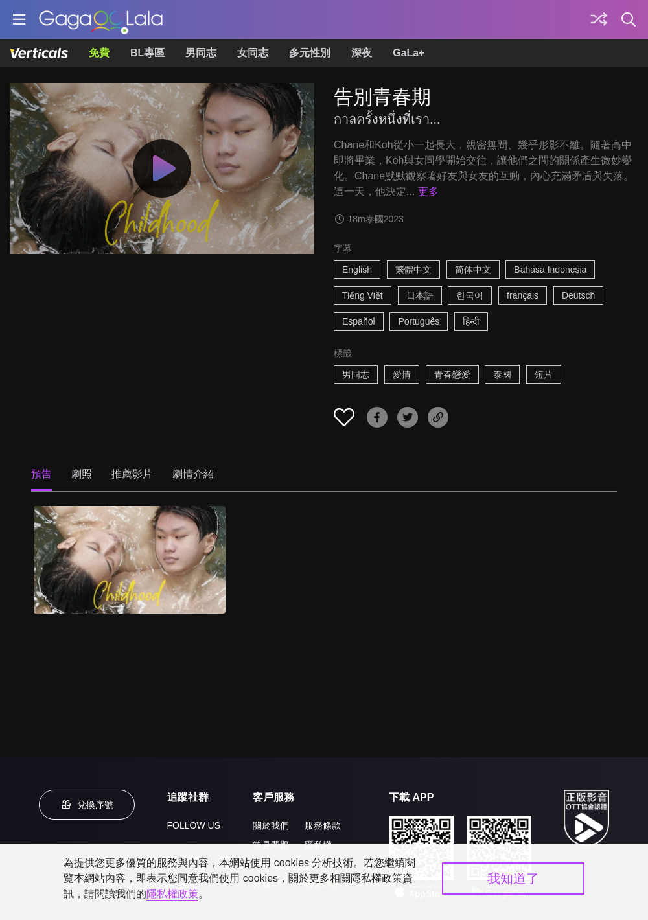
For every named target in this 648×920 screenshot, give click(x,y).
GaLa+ (408, 52)
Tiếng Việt (362, 295)
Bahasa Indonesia (550, 269)
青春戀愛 (452, 374)
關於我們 (271, 825)
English (357, 269)
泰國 (502, 374)
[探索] (598, 19)
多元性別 (309, 52)
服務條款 (323, 825)
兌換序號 (86, 804)
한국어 (469, 295)
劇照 (81, 473)
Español (358, 321)
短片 (544, 374)
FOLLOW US (193, 825)
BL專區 (147, 52)
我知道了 (513, 878)
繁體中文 (413, 269)
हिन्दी (471, 321)
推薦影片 (132, 473)
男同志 (200, 52)
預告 (41, 473)
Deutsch (578, 295)
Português (418, 321)
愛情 (402, 374)
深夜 (361, 52)
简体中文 (473, 269)
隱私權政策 (172, 893)
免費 (99, 52)
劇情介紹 (193, 473)
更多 (428, 191)
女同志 (252, 52)
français (522, 295)
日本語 (420, 295)
